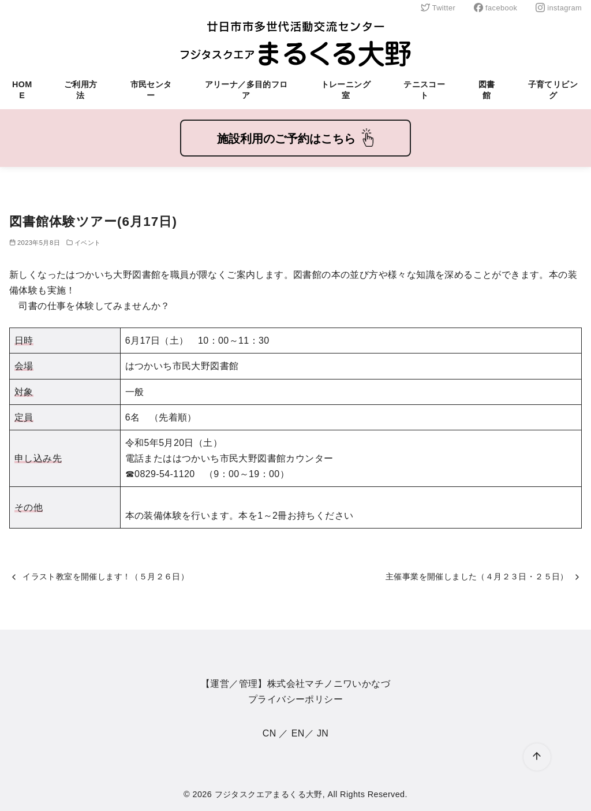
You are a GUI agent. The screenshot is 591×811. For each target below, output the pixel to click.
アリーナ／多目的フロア (246, 90)
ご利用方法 (81, 90)
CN (269, 733)
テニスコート (424, 90)
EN (298, 733)
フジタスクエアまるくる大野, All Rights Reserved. (311, 794)
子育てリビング (553, 90)
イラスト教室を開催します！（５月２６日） (106, 576)
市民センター (151, 90)
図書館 (486, 90)
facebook (495, 7)
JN (322, 733)
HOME (22, 90)
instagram (559, 7)
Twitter (438, 7)
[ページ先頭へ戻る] (537, 757)
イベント (87, 242)
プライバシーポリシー (295, 699)
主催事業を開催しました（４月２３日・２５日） (477, 576)
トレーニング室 (346, 90)
